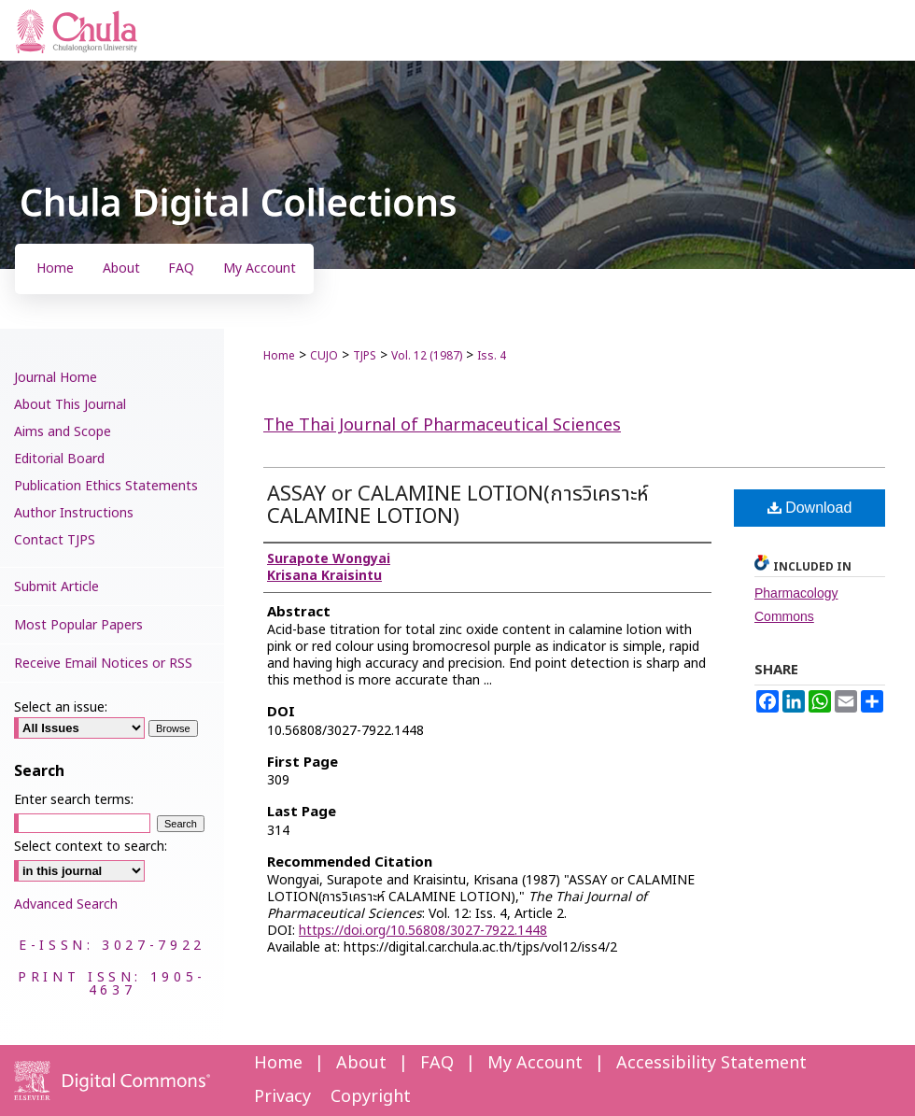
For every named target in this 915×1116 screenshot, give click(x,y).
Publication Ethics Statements (106, 486)
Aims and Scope (62, 432)
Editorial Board (59, 459)
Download (809, 508)
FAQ (437, 1063)
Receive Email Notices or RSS (103, 663)
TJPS (364, 355)
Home (279, 355)
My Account (535, 1063)
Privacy (282, 1096)
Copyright (371, 1096)
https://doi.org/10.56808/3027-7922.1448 (423, 930)
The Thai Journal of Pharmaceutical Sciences (442, 425)
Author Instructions (74, 513)
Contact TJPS (54, 540)
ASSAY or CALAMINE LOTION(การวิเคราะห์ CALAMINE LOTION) (458, 505)
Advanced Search (66, 904)
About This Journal (70, 405)
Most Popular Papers (78, 625)
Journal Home (55, 378)
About (361, 1063)
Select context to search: (90, 846)
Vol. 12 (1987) (426, 355)
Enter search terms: (74, 800)
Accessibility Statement (711, 1063)
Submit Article (56, 587)
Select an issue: (60, 707)
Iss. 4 (491, 355)
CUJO (324, 355)
